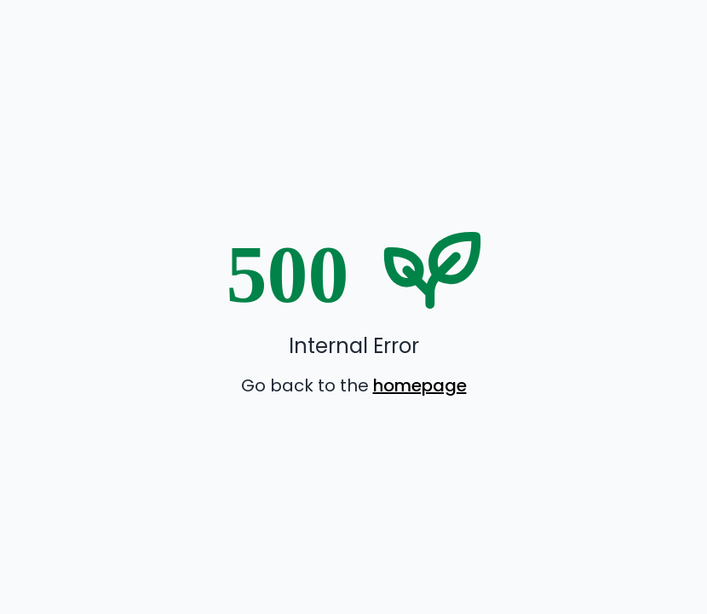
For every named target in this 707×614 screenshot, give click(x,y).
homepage (420, 385)
